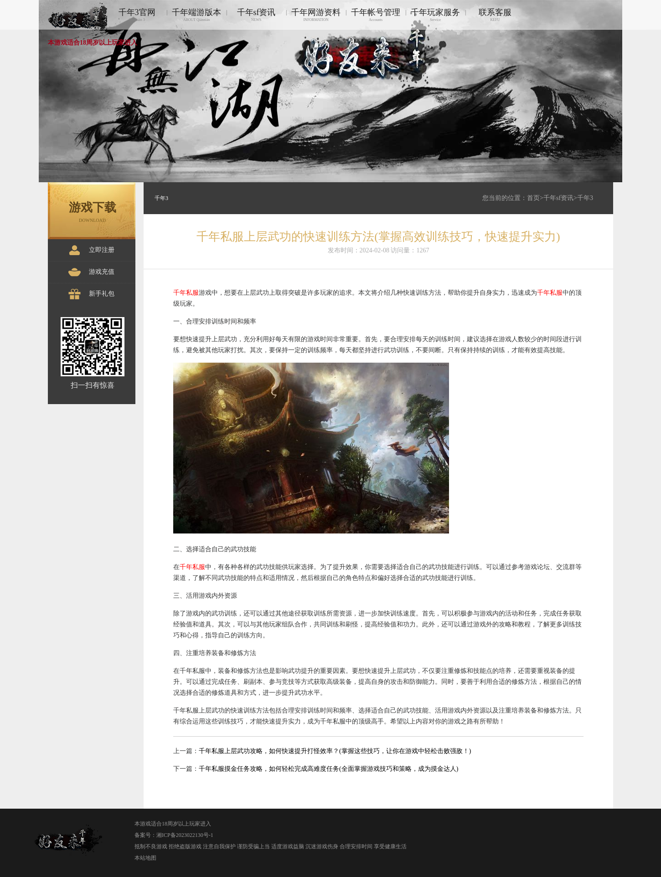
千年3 (585, 198)
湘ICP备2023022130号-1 (184, 835)
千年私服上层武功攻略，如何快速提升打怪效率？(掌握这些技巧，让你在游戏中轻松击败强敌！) (335, 751)
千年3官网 (136, 15)
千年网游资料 (316, 15)
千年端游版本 (196, 15)
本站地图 (145, 858)
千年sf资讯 (256, 15)
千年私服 (186, 292)
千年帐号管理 (375, 15)
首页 (533, 198)
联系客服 (495, 15)
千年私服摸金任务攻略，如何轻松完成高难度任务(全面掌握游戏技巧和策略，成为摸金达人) (328, 768)
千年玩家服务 (435, 15)
